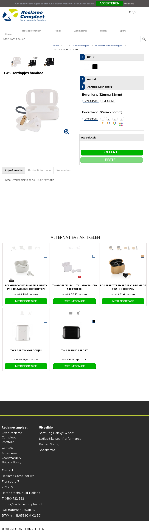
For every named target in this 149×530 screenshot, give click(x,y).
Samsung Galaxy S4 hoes (56, 433)
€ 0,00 (133, 12)
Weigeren (129, 3)
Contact (7, 447)
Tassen (103, 30)
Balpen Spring (49, 444)
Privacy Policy (11, 462)
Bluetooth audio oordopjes (108, 46)
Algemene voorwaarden (11, 456)
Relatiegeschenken (31, 30)
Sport (123, 30)
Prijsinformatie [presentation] (14, 170)
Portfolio (8, 442)
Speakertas (47, 450)
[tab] (13, 170)
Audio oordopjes (81, 46)
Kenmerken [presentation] (63, 170)
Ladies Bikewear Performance (60, 438)
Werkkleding (80, 30)
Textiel (57, 30)
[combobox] (71, 39)
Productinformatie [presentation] (39, 170)
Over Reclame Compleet (12, 435)
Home (8, 34)
